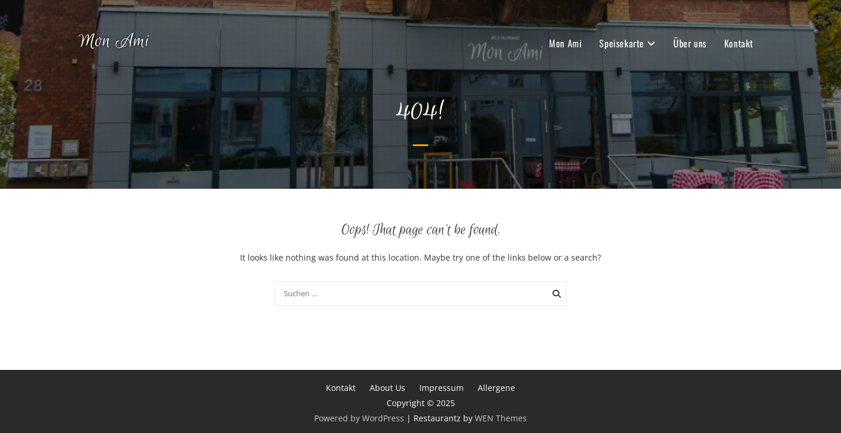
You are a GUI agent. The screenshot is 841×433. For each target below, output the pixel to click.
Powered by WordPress (359, 418)
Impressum (441, 387)
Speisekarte (621, 43)
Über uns (690, 43)
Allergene (496, 387)
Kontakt (738, 43)
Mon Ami (114, 41)
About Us (387, 387)
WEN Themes (501, 418)
